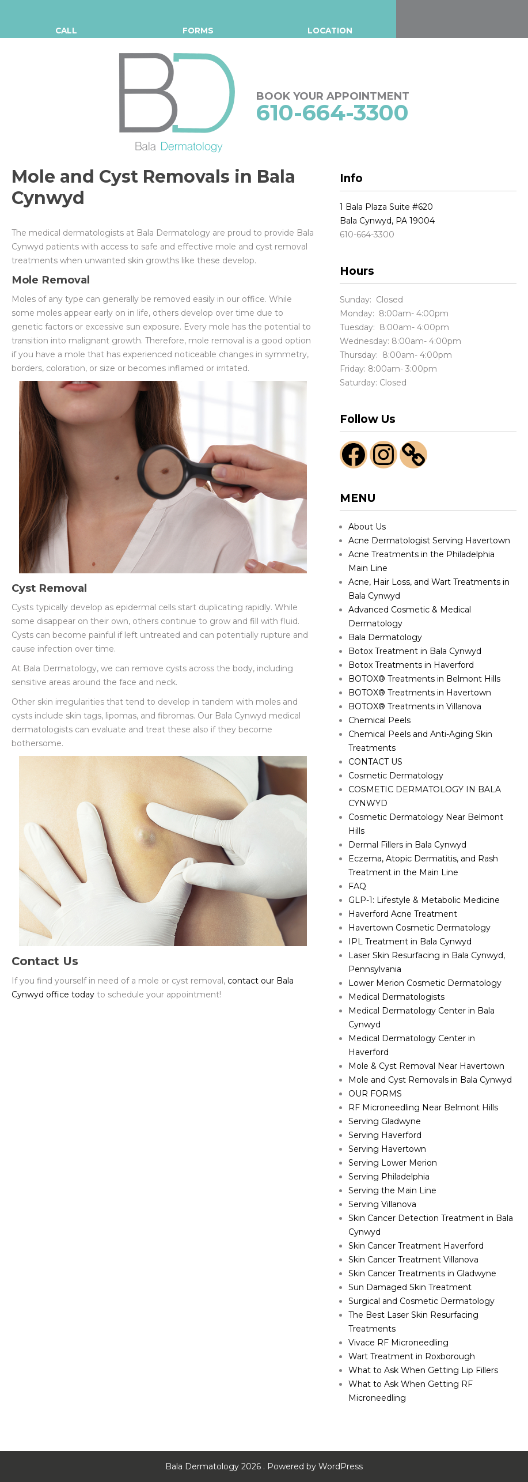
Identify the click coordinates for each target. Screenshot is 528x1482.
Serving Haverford (384, 1135)
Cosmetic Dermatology (395, 775)
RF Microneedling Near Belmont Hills (423, 1107)
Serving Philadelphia (389, 1176)
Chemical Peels (379, 720)
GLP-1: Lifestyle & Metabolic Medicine (424, 900)
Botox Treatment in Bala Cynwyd (414, 651)
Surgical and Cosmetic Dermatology (421, 1301)
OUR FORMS (375, 1093)
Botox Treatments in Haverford (411, 665)
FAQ (357, 886)
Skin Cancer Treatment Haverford (416, 1246)
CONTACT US (375, 762)
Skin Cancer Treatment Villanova (413, 1259)
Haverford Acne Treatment (402, 914)
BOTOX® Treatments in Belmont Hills (424, 679)
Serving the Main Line (392, 1190)
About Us (367, 526)
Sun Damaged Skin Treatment (410, 1287)
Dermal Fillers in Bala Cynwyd (407, 845)
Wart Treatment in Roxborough (411, 1356)
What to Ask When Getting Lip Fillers (423, 1370)
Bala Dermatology (385, 637)
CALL (66, 30)
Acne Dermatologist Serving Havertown (429, 540)
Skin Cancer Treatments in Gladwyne (422, 1273)
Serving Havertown (387, 1149)
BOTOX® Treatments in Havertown (419, 692)
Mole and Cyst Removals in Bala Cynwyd (430, 1080)
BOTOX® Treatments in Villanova (414, 706)
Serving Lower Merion (392, 1163)
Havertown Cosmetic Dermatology (419, 928)
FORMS (198, 30)
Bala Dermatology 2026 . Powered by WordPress (264, 1466)
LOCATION (330, 30)
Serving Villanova (382, 1204)
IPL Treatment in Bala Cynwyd (410, 941)
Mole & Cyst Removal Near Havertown (426, 1066)
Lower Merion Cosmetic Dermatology (425, 983)
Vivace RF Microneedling (398, 1342)
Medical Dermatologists (396, 997)
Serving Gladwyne (384, 1121)
